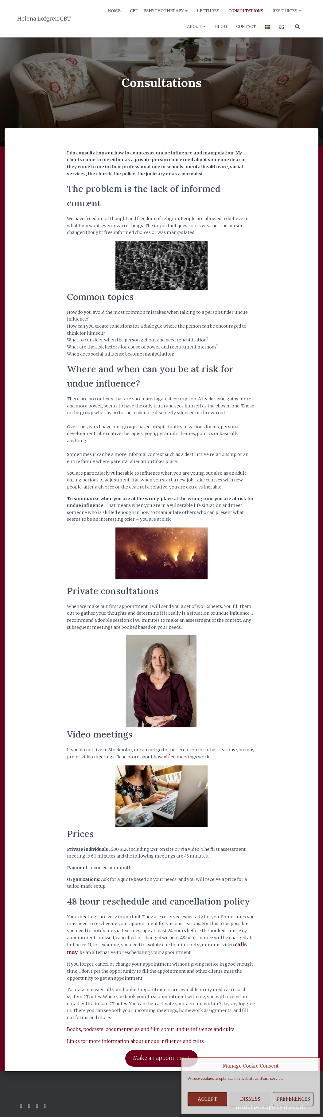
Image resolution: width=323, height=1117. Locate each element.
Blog (221, 26)
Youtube (37, 1102)
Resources (286, 11)
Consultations (245, 11)
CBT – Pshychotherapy (159, 11)
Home (114, 11)
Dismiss (250, 1099)
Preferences (293, 1099)
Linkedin (29, 1102)
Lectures (208, 11)
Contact (246, 26)
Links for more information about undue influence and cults (131, 1039)
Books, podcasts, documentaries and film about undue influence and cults (144, 1027)
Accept (207, 1099)
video (169, 756)
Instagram (45, 1102)
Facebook (21, 1102)
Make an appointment (161, 1055)
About (196, 26)
